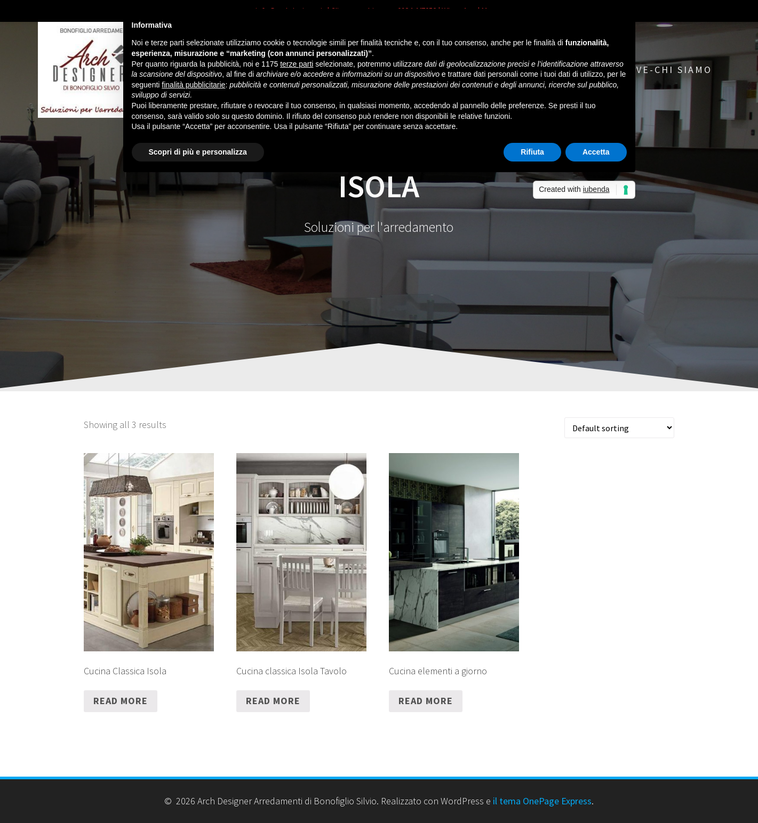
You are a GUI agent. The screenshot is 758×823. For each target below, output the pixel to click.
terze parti (296, 64)
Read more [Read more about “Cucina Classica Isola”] (120, 701)
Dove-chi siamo (666, 69)
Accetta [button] (596, 152)
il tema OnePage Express (542, 801)
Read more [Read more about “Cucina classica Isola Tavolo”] (273, 701)
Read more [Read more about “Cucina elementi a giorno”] (425, 701)
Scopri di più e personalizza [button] (198, 152)
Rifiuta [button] (532, 152)
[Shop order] (619, 427)
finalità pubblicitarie (193, 84)
